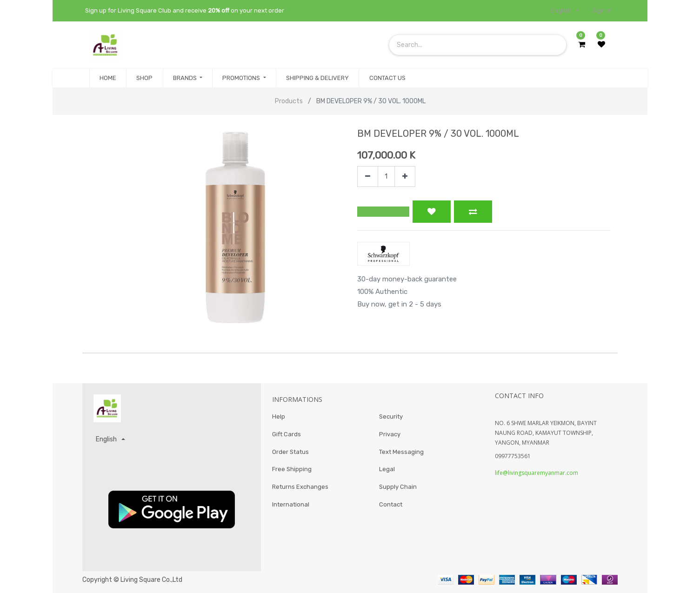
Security (391, 416)
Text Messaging (401, 453)
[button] (383, 212)
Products (289, 101)
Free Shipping (292, 472)
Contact (390, 509)
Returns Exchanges (300, 490)
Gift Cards (286, 435)
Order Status (290, 453)
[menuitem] (107, 78)
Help (278, 416)
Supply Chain (398, 490)
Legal (387, 472)
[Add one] (404, 176)
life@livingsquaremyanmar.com (536, 473)
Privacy (389, 435)
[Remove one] (367, 176)
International (290, 509)
